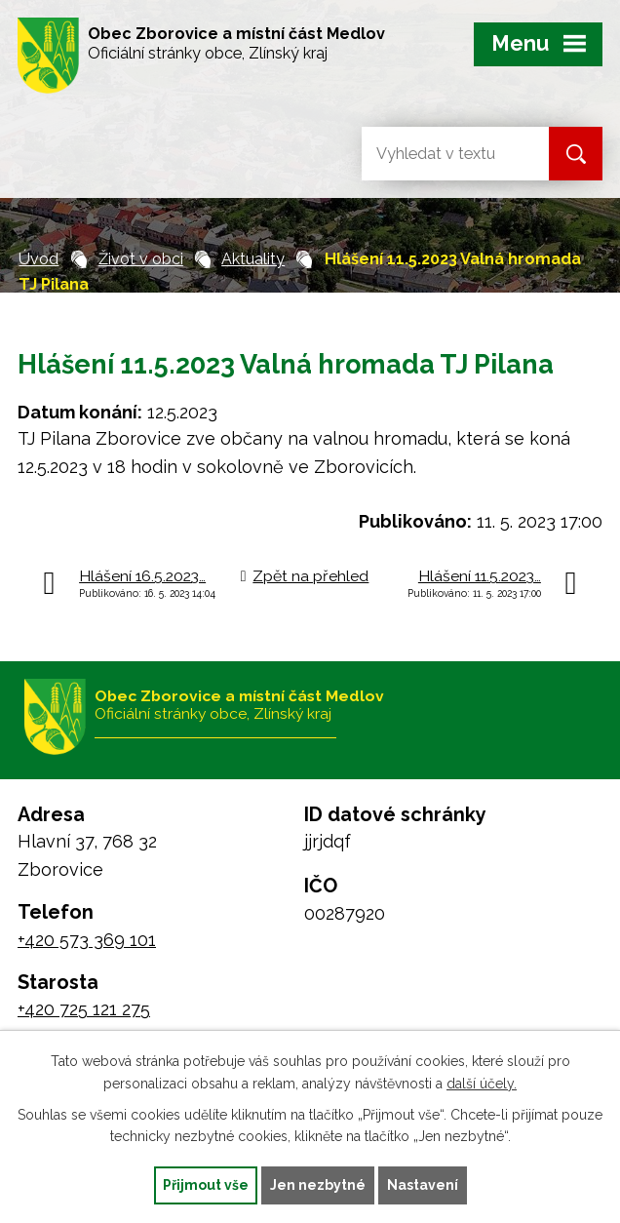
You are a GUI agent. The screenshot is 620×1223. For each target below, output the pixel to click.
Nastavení (422, 1185)
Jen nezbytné (318, 1185)
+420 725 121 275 (84, 1009)
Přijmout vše (206, 1185)
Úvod (38, 259)
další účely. (481, 1083)
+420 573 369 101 (87, 939)
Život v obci (140, 259)
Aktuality (253, 259)
